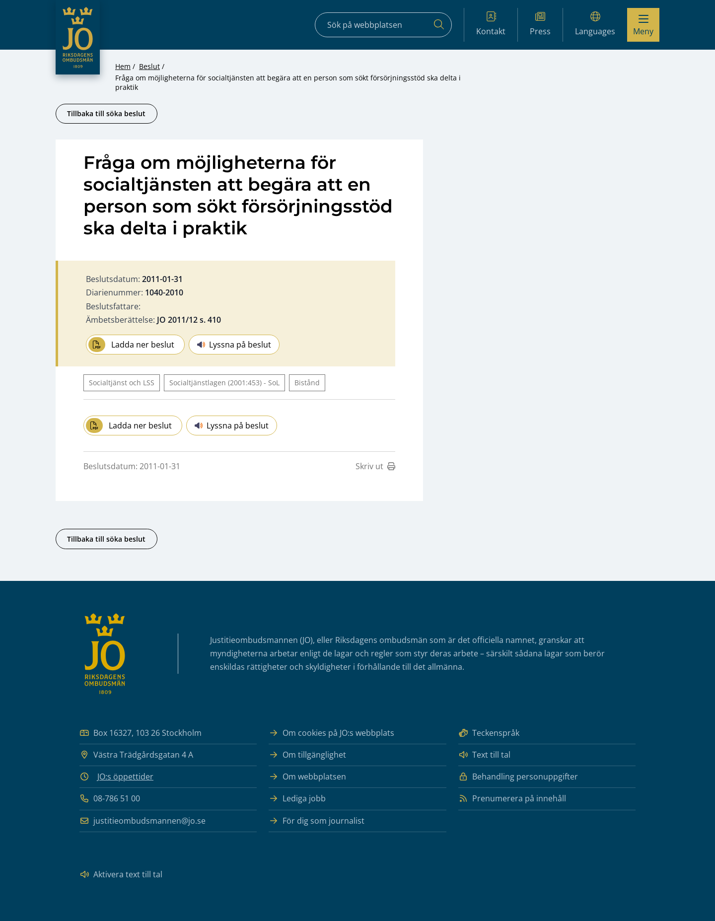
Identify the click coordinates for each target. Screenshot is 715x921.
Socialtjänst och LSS (121, 382)
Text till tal (484, 755)
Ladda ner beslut (131, 344)
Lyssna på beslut (234, 344)
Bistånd (307, 382)
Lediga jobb (297, 798)
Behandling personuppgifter (518, 776)
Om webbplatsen (307, 776)
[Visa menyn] (643, 25)
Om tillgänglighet (307, 755)
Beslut (149, 66)
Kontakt (490, 24)
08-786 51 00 (109, 798)
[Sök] (439, 25)
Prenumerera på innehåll (512, 798)
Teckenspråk (488, 733)
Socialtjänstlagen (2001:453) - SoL (224, 382)
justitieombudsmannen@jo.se (142, 821)
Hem (123, 66)
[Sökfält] (383, 24)
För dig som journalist (316, 821)
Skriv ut (375, 466)
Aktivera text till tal (120, 874)
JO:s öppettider (125, 776)
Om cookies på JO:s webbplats (331, 733)
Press (540, 24)
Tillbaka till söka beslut (106, 113)
